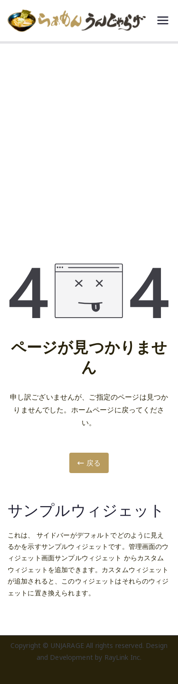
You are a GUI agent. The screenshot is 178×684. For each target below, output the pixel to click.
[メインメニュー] (162, 20)
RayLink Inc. (123, 657)
